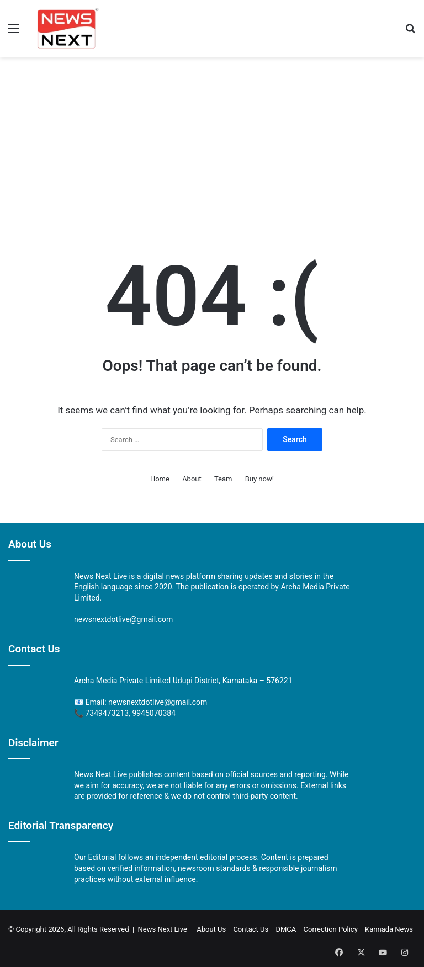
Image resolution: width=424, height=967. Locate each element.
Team (223, 479)
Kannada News (389, 929)
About (192, 479)
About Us (211, 929)
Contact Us (250, 929)
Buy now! (259, 479)
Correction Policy (331, 929)
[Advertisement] (212, 145)
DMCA (285, 929)
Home (159, 479)
